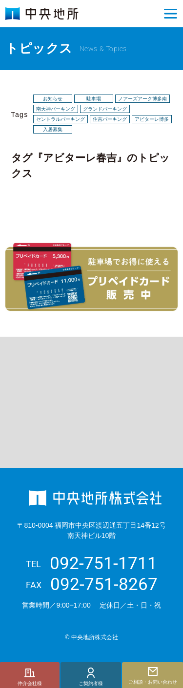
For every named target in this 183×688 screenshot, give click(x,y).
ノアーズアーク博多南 (142, 98)
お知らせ (52, 98)
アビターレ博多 (152, 119)
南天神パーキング (55, 109)
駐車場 (93, 98)
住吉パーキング (110, 119)
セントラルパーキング (60, 119)
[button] (171, 13)
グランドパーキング (105, 109)
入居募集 (52, 129)
